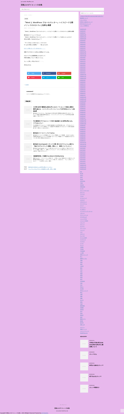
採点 (81, 279)
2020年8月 (82, 82)
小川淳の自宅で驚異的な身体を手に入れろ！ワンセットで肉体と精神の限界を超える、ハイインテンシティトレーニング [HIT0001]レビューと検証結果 (54, 109)
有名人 (82, 287)
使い (81, 256)
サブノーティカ (84, 215)
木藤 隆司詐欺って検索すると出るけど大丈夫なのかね (48, 156)
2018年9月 (82, 125)
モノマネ (82, 236)
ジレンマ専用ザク (84, 25)
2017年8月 (82, 150)
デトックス (83, 228)
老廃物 (82, 307)
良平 (81, 311)
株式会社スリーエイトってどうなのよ (44, 133)
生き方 (82, 300)
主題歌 (82, 247)
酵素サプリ (83, 319)
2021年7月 (82, 61)
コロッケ (82, 213)
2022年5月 (82, 42)
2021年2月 (82, 70)
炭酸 (81, 298)
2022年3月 (82, 46)
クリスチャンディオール (86, 211)
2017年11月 (83, 144)
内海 (81, 262)
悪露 (81, 273)
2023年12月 (83, 29)
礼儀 (81, 304)
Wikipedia (82, 186)
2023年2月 (82, 31)
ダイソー (82, 224)
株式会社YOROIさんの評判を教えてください (40, 167)
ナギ (81, 232)
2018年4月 (82, 135)
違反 (81, 317)
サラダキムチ (83, 217)
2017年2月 (82, 161)
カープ (82, 205)
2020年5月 (82, 87)
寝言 (81, 268)
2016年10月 (83, 169)
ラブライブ (83, 239)
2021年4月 (82, 67)
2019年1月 (82, 118)
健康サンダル (83, 258)
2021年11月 (83, 53)
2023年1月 (82, 33)
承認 (81, 277)
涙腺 (81, 294)
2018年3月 (82, 137)
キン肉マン (83, 209)
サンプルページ (25, 9)
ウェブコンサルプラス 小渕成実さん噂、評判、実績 (42, 169)
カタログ (82, 200)
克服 (81, 260)
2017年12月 (83, 142)
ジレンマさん (83, 20)
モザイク (82, 234)
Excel (81, 179)
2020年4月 (82, 89)
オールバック (83, 198)
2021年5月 (82, 65)
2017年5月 (82, 155)
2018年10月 (83, 123)
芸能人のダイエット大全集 (31, 5)
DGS (81, 177)
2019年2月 (82, 116)
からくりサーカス (84, 190)
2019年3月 (82, 114)
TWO (81, 183)
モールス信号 (83, 237)
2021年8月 (82, 59)
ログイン (41, 94)
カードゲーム (83, 203)
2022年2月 (82, 48)
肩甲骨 (82, 309)
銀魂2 (81, 321)
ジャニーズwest (84, 220)
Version (82, 185)
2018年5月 (82, 133)
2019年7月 (82, 106)
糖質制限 (82, 305)
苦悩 (81, 313)
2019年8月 (82, 104)
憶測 (81, 275)
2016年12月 (83, 165)
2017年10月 (83, 146)
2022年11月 (83, 36)
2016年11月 (83, 167)
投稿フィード (83, 329)
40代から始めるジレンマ (86, 22)
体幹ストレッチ (84, 254)
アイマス (82, 194)
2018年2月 (82, 138)
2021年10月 (83, 55)
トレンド (82, 230)
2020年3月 (82, 91)
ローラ (82, 245)
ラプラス (82, 241)
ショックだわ (83, 219)
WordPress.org (84, 333)
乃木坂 (82, 249)
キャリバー (83, 207)
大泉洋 (82, 266)
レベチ (82, 243)
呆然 (81, 264)
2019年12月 (83, 97)
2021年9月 (82, 57)
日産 (81, 283)
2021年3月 (82, 69)
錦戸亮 (82, 322)
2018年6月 (82, 131)
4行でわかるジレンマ (85, 23)
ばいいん (82, 192)
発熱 (81, 302)
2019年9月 (82, 103)
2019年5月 (82, 110)
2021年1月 (82, 72)
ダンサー (82, 226)
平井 (81, 270)
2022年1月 (82, 50)
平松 (81, 271)
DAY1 (81, 175)
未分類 (27, 84)
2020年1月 (82, 95)
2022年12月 (83, 35)
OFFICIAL (82, 181)
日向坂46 (82, 281)
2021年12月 (83, 52)
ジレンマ (82, 222)
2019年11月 (83, 99)
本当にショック (84, 290)
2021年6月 (82, 63)
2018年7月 (82, 129)
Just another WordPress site (62, 410)
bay (81, 171)
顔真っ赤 (82, 324)
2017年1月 (82, 163)
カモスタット (83, 202)
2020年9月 (82, 80)
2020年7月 (82, 84)
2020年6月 (82, 86)
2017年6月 (82, 154)
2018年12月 (83, 120)
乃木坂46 (82, 251)
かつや (82, 188)
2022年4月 (82, 44)
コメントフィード (84, 331)
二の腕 (82, 253)
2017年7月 (82, 152)
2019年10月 (83, 101)
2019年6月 (82, 108)
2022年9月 (82, 40)
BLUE (81, 173)
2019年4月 (82, 112)
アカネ (82, 196)
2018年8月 (82, 127)
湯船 (81, 296)
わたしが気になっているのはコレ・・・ (34, 48)
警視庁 (82, 315)
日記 (81, 285)
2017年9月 (82, 148)
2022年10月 (83, 38)
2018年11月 (83, 121)
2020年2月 (82, 93)
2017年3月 (82, 159)
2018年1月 (82, 140)
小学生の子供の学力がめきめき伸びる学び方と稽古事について (96, 344)
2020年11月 (83, 76)
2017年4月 (82, 157)
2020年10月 (83, 78)
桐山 (81, 292)
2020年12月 (83, 74)
